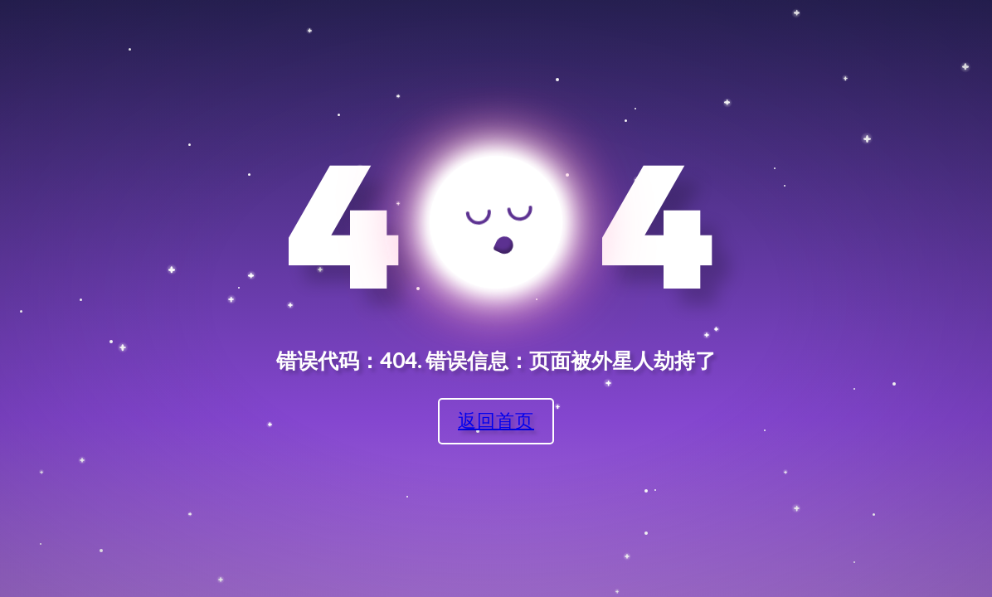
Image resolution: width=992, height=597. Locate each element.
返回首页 (496, 420)
